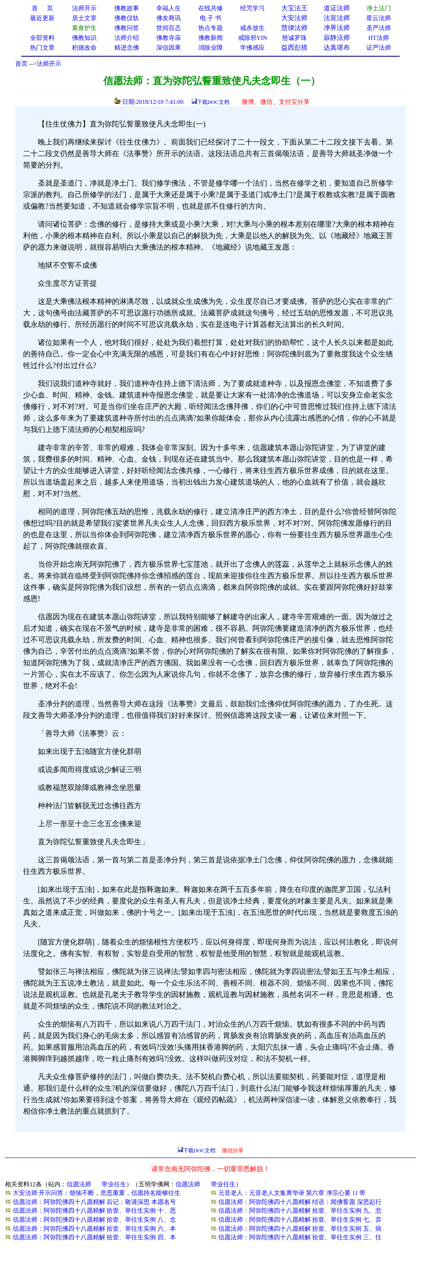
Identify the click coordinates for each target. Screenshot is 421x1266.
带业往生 (114, 1184)
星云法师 (378, 18)
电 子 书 (210, 18)
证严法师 (378, 47)
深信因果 (168, 47)
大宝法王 (294, 8)
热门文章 (42, 47)
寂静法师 (337, 37)
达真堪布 (337, 47)
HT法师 (378, 37)
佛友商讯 (168, 18)
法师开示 (49, 63)
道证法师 (337, 8)
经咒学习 (252, 8)
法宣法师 (337, 17)
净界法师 (337, 27)
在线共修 (210, 8)
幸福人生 (168, 8)
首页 (21, 63)
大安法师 (294, 17)
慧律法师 (294, 27)
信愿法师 (79, 1184)
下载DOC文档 (213, 102)
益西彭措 (294, 47)
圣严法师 (378, 28)
